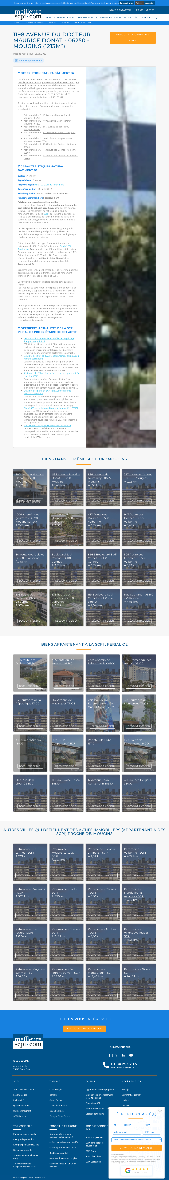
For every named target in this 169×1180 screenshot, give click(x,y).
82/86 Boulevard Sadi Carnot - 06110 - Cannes (102, 558)
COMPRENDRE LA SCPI (108, 17)
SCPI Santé (91, 1151)
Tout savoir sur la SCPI (23, 1089)
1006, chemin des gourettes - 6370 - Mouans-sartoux (28, 518)
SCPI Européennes (94, 1137)
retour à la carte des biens (132, 37)
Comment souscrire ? (131, 1094)
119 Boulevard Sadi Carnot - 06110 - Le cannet (100, 598)
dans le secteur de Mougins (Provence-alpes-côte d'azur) (46, 82)
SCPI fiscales (19, 1116)
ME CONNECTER (145, 10)
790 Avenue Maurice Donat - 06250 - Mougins (30, 478)
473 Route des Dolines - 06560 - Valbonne (99, 518)
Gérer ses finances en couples (63, 1158)
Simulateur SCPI (93, 1103)
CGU (31, 1177)
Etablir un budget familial (25, 1134)
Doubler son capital (59, 1153)
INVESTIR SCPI (85, 17)
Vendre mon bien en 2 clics (98, 1108)
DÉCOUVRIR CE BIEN (30, 500)
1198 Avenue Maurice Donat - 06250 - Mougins (66, 478)
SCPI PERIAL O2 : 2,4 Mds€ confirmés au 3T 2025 (47, 425)
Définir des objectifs (22, 1150)
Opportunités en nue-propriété (100, 1089)
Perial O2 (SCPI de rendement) (49, 184)
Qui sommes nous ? (22, 1105)
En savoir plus (126, 3)
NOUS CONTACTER (120, 10)
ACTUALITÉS (130, 17)
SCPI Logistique (93, 1161)
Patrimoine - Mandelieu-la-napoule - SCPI (134, 893)
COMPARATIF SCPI (64, 17)
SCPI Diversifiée (93, 1156)
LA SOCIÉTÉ (147, 17)
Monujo (125, 1089)
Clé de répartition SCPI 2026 (63, 1147)
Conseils (126, 1105)
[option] (121, 257)
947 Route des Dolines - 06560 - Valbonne (135, 518)
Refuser (139, 3)
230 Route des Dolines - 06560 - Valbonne (63, 518)
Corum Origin (56, 1089)
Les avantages (20, 1094)
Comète (53, 1094)
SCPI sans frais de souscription (94, 1144)
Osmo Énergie (56, 1100)
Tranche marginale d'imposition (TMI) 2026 (24, 1165)
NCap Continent (57, 1110)
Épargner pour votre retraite (26, 1144)
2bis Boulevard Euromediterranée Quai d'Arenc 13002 (101, 703)
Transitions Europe (58, 1105)
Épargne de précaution (23, 1139)
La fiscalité (18, 1100)
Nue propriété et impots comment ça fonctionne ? (61, 1135)
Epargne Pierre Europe (60, 1116)
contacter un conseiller (84, 1028)
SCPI (48, 17)
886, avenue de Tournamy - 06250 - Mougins (101, 478)
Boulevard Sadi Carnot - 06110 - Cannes (62, 558)
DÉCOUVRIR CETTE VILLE (30, 875)
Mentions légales (20, 1177)
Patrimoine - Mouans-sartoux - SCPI (64, 852)
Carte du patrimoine (95, 1113)
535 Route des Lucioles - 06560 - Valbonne (64, 598)
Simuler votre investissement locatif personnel (99, 1096)
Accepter (149, 3)
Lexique (125, 1100)
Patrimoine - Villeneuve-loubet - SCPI (137, 933)
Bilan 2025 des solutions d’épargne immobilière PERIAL (51, 408)
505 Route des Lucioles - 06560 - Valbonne (136, 558)
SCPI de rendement (22, 1110)
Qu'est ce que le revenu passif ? (64, 1142)
